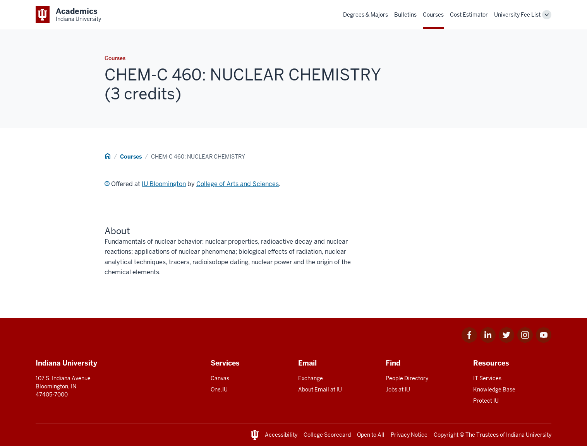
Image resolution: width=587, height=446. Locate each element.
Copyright (446, 434)
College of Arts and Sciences (237, 184)
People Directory (407, 378)
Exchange (310, 378)
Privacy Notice (409, 434)
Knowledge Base (494, 389)
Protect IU (486, 400)
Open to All (370, 434)
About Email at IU (320, 389)
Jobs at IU (398, 389)
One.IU (219, 389)
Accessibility (281, 434)
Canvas (220, 378)
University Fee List (517, 14)
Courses (433, 14)
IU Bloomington (164, 184)
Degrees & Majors (365, 14)
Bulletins (405, 14)
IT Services (487, 378)
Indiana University (528, 434)
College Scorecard (327, 434)
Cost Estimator (469, 14)
